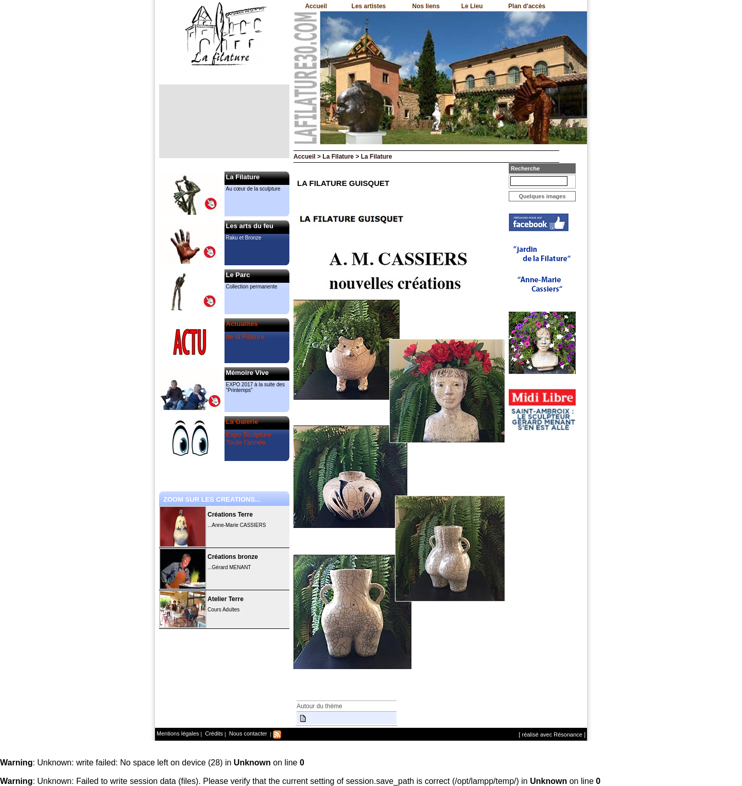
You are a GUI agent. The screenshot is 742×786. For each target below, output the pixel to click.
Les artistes (369, 6)
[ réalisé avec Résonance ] (552, 734)
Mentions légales (178, 733)
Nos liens (426, 6)
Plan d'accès (526, 6)
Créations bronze (233, 556)
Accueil (316, 6)
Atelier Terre (226, 599)
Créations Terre (230, 514)
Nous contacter (247, 733)
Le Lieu (472, 6)
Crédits (213, 733)
